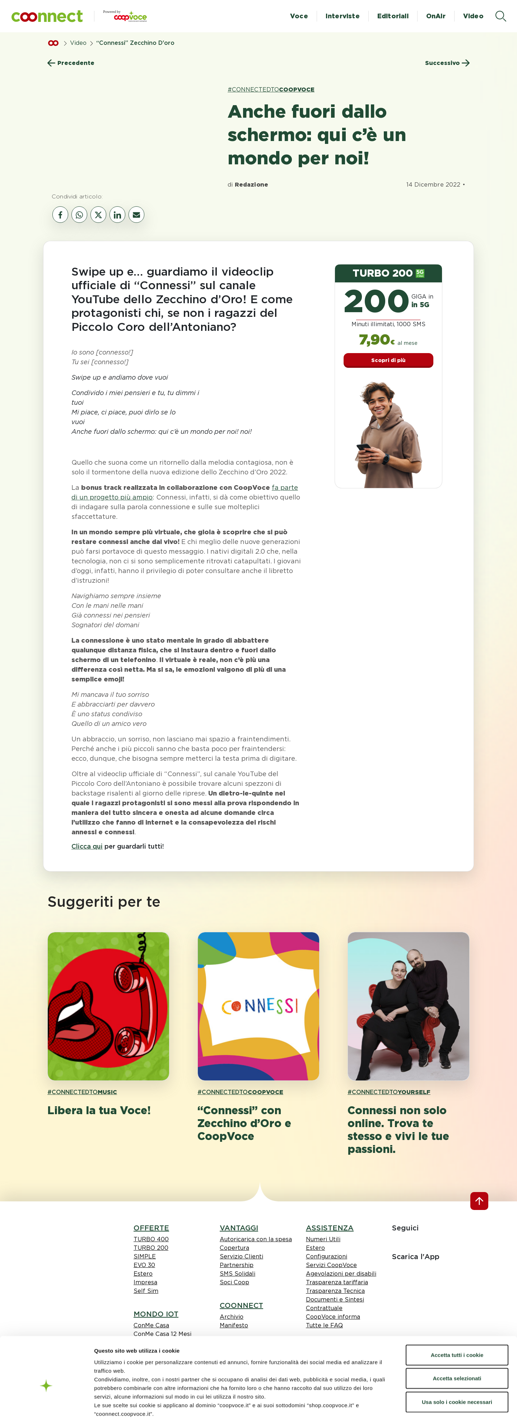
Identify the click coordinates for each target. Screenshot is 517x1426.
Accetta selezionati (457, 1348)
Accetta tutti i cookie (457, 1324)
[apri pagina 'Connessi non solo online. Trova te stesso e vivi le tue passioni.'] (409, 1006)
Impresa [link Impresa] (145, 1282)
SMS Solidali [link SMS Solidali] (237, 1273)
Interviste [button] (343, 16)
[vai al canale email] (136, 214)
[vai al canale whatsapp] (79, 214)
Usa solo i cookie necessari (457, 1371)
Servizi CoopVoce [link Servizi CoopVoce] (331, 1265)
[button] (47, 16)
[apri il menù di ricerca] (500, 16)
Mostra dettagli (432, 1412)
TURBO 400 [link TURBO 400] (151, 1239)
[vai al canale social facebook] (60, 214)
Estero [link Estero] (143, 1273)
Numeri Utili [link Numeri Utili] (323, 1239)
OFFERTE (151, 1228)
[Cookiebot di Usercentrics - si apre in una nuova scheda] (46, 1412)
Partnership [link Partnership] (236, 1265)
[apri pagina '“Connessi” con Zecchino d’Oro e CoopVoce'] (258, 1006)
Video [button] (473, 16)
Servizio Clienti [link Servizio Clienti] (241, 1256)
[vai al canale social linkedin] (117, 214)
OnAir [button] (436, 16)
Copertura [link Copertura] (234, 1247)
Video (78, 42)
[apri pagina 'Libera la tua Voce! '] (108, 1006)
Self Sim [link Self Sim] (146, 1290)
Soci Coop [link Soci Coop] (234, 1282)
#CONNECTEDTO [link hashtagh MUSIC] (82, 1092)
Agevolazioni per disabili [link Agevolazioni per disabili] (341, 1273)
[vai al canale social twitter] (98, 214)
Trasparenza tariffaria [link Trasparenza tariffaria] (337, 1282)
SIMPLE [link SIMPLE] (145, 1256)
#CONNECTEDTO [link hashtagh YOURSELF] (389, 1092)
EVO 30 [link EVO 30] (144, 1265)
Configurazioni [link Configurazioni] (326, 1256)
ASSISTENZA (330, 1228)
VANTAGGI (239, 1228)
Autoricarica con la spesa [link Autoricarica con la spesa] (256, 1239)
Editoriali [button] (393, 16)
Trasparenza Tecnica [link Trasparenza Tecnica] (335, 1290)
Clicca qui (87, 846)
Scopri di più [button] (388, 360)
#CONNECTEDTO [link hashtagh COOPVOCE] (271, 89)
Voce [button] (299, 16)
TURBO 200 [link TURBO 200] (151, 1247)
